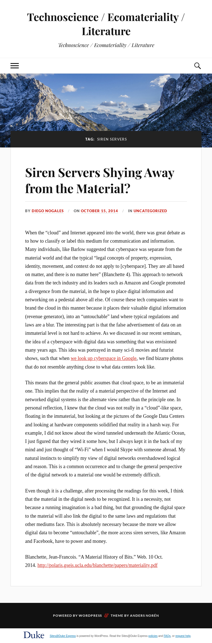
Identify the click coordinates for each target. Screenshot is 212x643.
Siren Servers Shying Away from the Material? (99, 180)
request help (182, 635)
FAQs (167, 635)
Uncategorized (150, 211)
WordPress (90, 615)
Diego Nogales (48, 211)
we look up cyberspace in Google (103, 358)
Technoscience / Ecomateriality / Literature (106, 24)
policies (152, 635)
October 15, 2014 (99, 211)
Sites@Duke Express (63, 635)
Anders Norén (144, 615)
